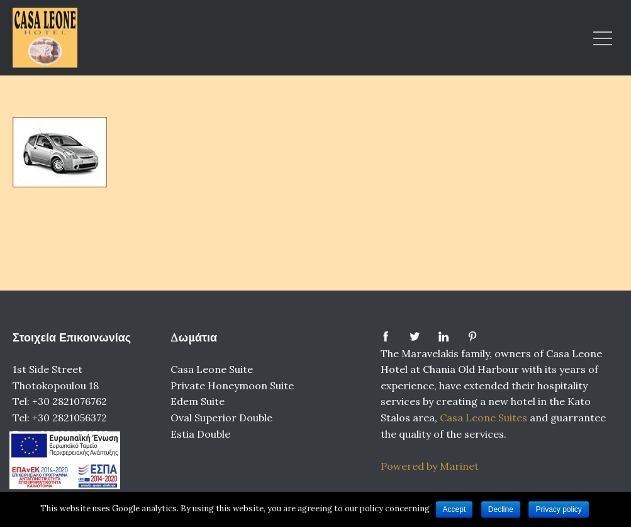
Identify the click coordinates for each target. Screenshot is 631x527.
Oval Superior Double (221, 417)
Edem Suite (197, 401)
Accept (454, 509)
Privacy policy (558, 509)
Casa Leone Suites (485, 417)
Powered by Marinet (430, 466)
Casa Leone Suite (211, 369)
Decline (500, 509)
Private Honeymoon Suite (232, 385)
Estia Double (200, 434)
